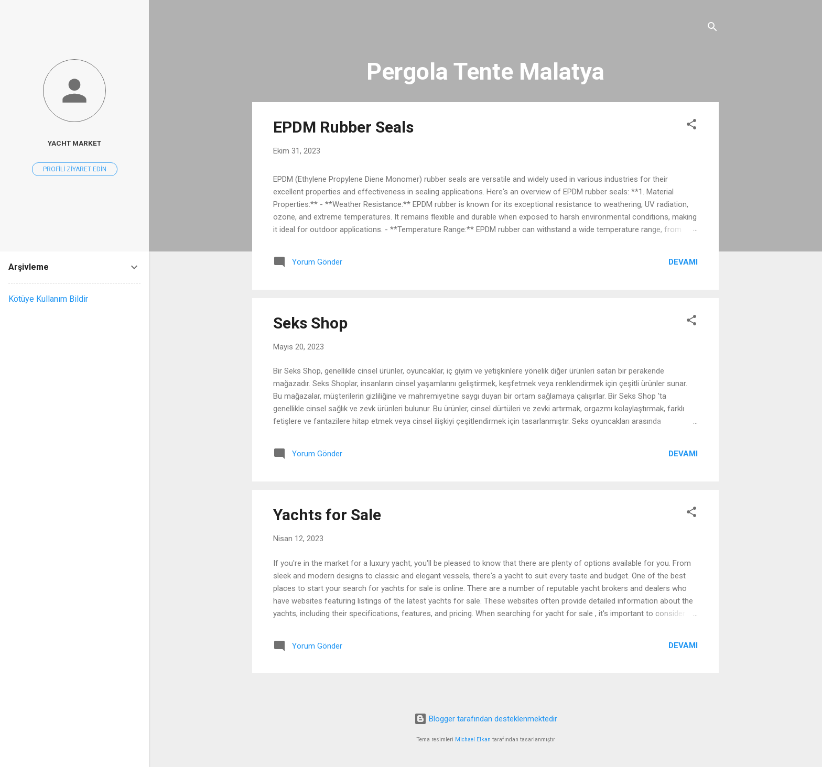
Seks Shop (310, 323)
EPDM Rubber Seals (343, 127)
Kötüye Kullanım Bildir (48, 299)
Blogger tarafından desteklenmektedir (485, 719)
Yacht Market (74, 143)
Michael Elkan (473, 739)
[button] (691, 126)
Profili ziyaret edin (74, 169)
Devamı (683, 262)
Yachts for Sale (327, 515)
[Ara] (712, 29)
